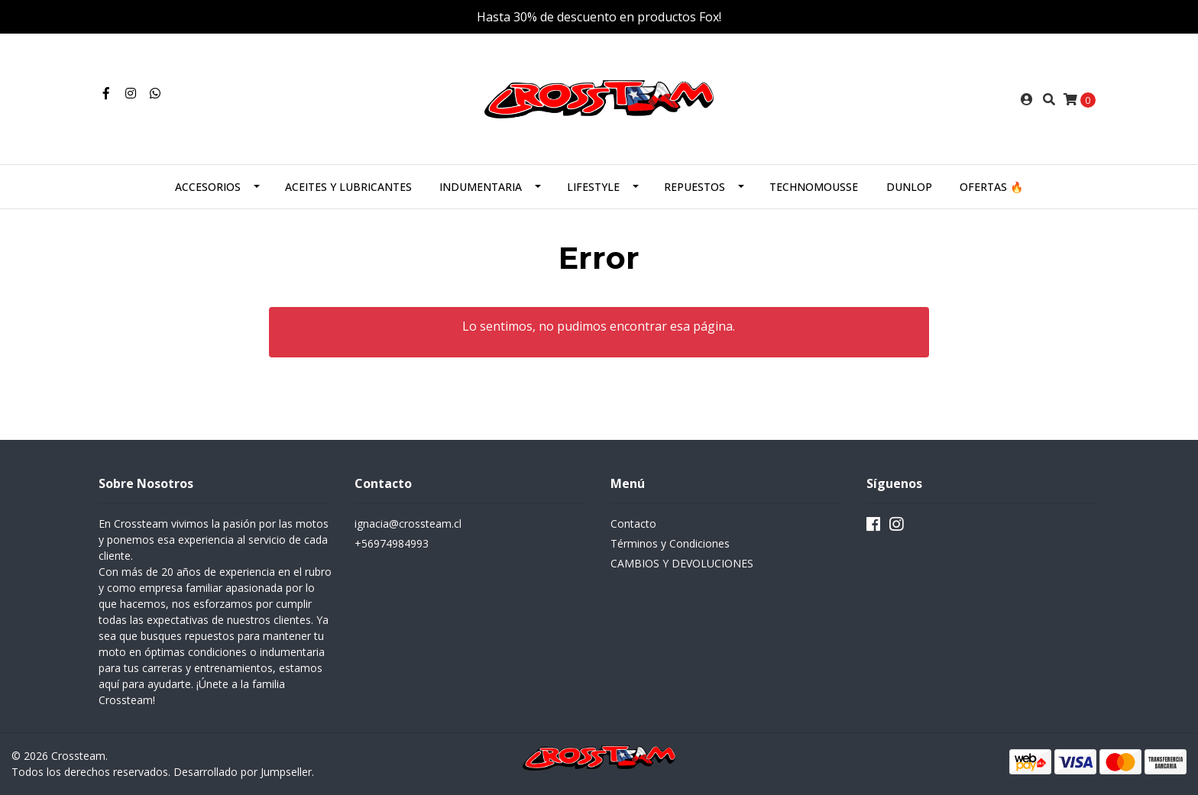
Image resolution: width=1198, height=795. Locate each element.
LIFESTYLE (593, 186)
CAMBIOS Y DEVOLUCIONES (681, 563)
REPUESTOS (694, 186)
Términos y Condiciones (670, 543)
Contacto (633, 523)
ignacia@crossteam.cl (408, 523)
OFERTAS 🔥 (991, 186)
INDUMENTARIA (480, 186)
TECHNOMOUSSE (813, 186)
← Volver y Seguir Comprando (598, 386)
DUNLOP (909, 186)
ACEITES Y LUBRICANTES (348, 186)
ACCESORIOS (208, 186)
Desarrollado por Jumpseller (242, 771)
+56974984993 (392, 543)
